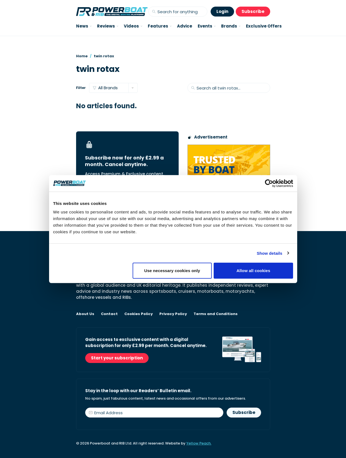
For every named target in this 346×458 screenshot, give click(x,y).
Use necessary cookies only (172, 270)
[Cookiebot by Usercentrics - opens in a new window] (269, 183)
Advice (184, 26)
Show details (269, 253)
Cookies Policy (138, 313)
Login (222, 11)
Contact (109, 313)
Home (82, 56)
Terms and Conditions (216, 313)
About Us (85, 313)
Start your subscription (117, 358)
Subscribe (253, 11)
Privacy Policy (173, 313)
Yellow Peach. (198, 443)
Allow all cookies (253, 270)
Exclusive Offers (264, 26)
